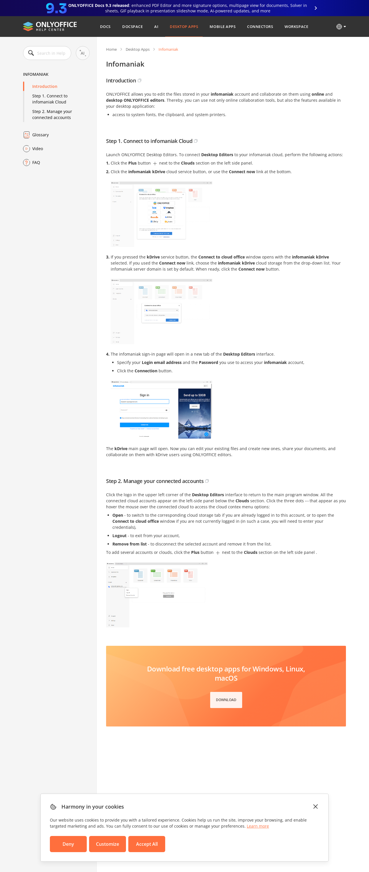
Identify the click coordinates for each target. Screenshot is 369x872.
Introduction (44, 86)
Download (226, 699)
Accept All (147, 844)
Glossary (40, 134)
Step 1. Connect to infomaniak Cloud (49, 99)
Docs (105, 26)
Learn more (258, 826)
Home (111, 49)
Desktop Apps (184, 26)
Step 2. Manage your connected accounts (52, 114)
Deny (68, 844)
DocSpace (132, 26)
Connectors (260, 26)
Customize (107, 844)
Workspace (296, 26)
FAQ (36, 162)
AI (156, 26)
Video (37, 148)
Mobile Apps (223, 26)
